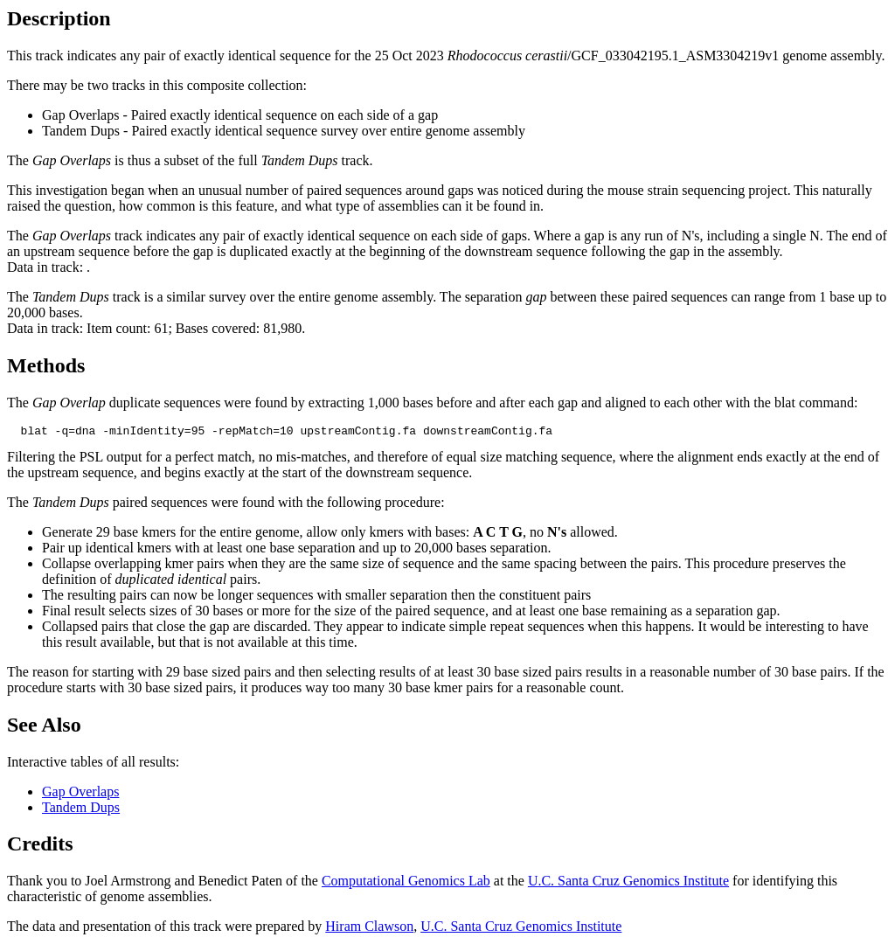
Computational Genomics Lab (406, 883)
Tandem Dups (81, 809)
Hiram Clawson (369, 928)
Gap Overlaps (80, 794)
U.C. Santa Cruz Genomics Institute (628, 883)
